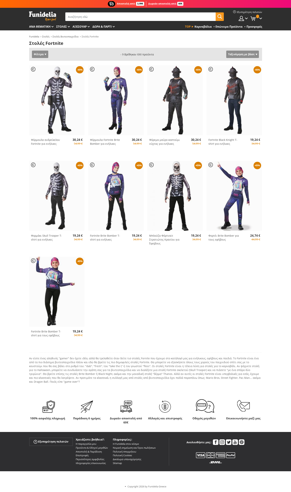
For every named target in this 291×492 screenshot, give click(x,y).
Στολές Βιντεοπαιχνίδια (66, 36)
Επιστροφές (82, 455)
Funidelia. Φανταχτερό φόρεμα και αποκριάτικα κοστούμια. (42, 16)
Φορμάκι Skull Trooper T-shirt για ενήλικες (46, 237)
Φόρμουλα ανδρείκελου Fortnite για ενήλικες (45, 141)
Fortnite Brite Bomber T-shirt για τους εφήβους (46, 333)
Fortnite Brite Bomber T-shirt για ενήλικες (105, 237)
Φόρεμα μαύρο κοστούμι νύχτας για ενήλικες (164, 141)
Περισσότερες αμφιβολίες (90, 459)
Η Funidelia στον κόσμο (126, 443)
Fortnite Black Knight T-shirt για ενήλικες (222, 141)
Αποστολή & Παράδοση (89, 451)
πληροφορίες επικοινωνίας (91, 463)
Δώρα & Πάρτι (102, 26)
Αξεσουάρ (80, 26)
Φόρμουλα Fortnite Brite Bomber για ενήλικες (105, 141)
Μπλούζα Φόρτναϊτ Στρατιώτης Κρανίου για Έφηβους (164, 239)
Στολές (46, 36)
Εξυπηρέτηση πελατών (51, 442)
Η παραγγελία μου (86, 443)
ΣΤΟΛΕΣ (61, 26)
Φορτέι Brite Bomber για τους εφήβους (223, 237)
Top (188, 26)
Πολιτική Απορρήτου (124, 451)
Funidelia (34, 36)
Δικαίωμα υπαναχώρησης (127, 459)
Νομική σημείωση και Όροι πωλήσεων (134, 447)
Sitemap (117, 463)
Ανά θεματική (39, 26)
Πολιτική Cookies (122, 455)
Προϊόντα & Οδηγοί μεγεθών (92, 447)
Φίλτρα (39, 54)
